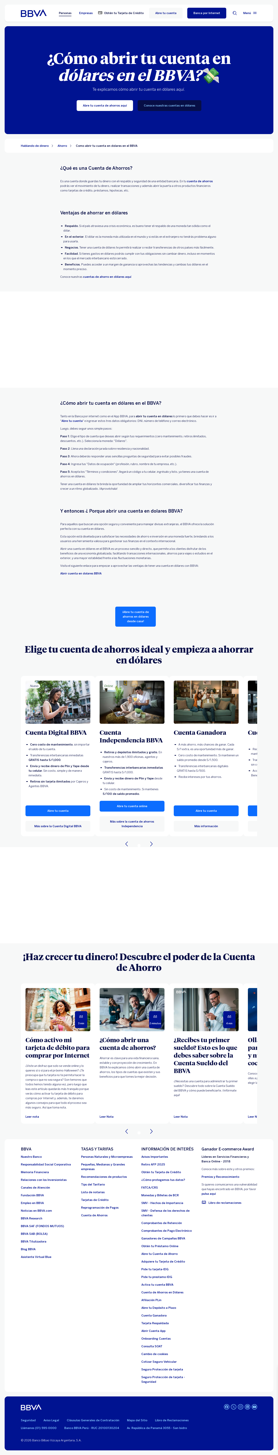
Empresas (86, 13)
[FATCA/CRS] (149, 1187)
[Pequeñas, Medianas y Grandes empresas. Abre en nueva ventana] (109, 1166)
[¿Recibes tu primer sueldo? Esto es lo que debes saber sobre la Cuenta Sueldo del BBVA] (206, 1055)
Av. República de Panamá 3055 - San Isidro (157, 1428)
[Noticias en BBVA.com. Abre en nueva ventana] (36, 1210)
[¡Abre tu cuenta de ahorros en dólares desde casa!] (135, 617)
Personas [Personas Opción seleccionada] (65, 13)
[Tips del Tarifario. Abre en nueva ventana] (93, 1184)
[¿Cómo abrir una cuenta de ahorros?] (132, 1043)
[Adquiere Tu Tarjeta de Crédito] (163, 1261)
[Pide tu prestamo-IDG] (156, 1277)
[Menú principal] (250, 13)
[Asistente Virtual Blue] (36, 1257)
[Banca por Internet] (206, 13)
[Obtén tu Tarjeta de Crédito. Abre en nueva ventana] (121, 13)
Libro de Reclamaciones (172, 1420)
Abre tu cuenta (165, 13)
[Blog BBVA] (28, 1249)
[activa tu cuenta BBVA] (157, 1284)
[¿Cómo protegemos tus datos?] (163, 1180)
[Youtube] (254, 1407)
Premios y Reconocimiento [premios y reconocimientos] (220, 1177)
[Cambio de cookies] (154, 1354)
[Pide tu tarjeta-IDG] (155, 1269)
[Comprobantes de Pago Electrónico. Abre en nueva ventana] (166, 1230)
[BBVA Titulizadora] (33, 1241)
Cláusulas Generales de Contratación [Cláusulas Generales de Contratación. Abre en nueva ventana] (93, 1420)
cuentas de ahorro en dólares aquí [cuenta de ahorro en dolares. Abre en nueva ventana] (107, 277)
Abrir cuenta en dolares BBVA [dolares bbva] (81, 573)
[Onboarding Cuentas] (156, 1338)
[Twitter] (233, 1407)
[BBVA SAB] (34, 1234)
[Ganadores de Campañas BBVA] (163, 1238)
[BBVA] (31, 1407)
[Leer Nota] (132, 1009)
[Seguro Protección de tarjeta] (162, 1369)
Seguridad (28, 1420)
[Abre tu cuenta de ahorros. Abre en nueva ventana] (72, 421)
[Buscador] (235, 13)
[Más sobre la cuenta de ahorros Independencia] (132, 702)
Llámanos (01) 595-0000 (39, 1428)
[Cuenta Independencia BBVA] (132, 736)
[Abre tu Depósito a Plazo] (158, 1308)
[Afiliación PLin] (151, 1300)
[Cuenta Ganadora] (206, 732)
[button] (57, 810)
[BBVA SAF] (42, 1226)
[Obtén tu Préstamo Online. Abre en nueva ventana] (159, 1246)
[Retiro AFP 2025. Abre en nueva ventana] (153, 1164)
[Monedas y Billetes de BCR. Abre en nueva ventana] (160, 1195)
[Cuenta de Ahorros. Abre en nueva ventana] (94, 1215)
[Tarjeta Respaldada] (155, 1323)
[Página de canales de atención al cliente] (35, 1187)
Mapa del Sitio (137, 1420)
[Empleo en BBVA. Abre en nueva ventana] (32, 1203)
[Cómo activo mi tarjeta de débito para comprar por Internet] (57, 1047)
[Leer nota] (32, 1116)
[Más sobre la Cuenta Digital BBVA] (57, 702)
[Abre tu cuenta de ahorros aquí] (105, 105)
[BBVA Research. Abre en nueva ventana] (31, 1218)
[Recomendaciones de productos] (104, 1177)
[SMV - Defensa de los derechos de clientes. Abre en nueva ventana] (169, 1213)
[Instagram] (240, 1407)
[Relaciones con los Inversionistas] (44, 1180)
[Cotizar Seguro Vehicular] (159, 1361)
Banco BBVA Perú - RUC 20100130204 (91, 1428)
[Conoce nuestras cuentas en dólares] (169, 105)
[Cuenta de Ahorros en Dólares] (162, 1292)
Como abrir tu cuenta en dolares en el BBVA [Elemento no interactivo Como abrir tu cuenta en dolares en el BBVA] (106, 146)
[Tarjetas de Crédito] (94, 1200)
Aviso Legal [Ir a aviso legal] (51, 1420)
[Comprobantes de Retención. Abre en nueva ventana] (161, 1223)
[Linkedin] (247, 1407)
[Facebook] (226, 1407)
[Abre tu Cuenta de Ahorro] (159, 1254)
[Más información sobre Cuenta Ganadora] (206, 702)
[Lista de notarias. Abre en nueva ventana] (93, 1192)
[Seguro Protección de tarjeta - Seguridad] (169, 1379)
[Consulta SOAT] (151, 1346)
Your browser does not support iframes (139, 339)
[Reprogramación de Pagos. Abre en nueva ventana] (100, 1207)
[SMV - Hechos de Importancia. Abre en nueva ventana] (162, 1203)
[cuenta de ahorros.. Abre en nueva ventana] (200, 181)
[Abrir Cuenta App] (153, 1331)
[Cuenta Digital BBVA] (57, 732)
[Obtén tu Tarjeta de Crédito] (161, 1172)
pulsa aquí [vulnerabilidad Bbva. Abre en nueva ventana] (209, 1194)
